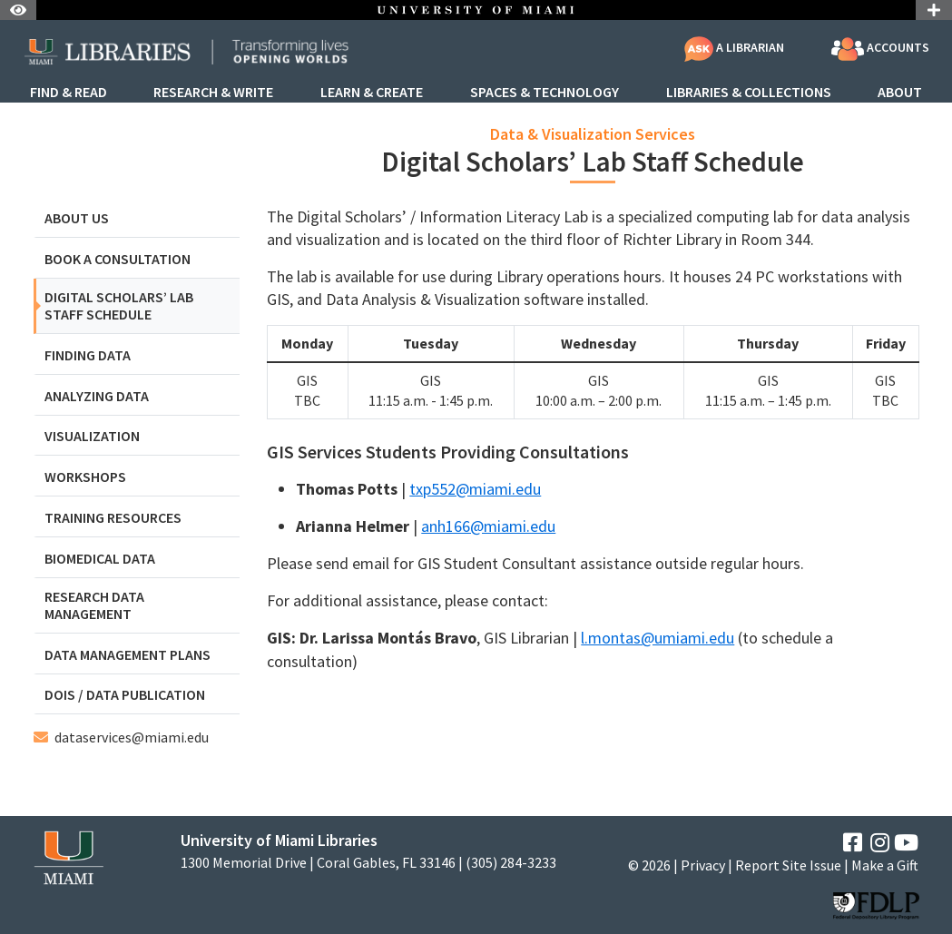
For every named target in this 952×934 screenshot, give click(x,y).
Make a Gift (884, 865)
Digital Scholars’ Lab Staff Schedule (118, 306)
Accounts (880, 49)
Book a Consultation (117, 259)
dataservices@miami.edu (131, 737)
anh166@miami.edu (488, 526)
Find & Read (68, 92)
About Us (76, 218)
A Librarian (734, 47)
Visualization (92, 436)
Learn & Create (371, 92)
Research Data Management (94, 605)
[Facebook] (852, 843)
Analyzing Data (96, 396)
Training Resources (113, 517)
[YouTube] (906, 843)
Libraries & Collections (748, 92)
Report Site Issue (788, 865)
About (900, 92)
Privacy (703, 865)
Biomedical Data (99, 558)
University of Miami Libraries (279, 840)
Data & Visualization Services (592, 133)
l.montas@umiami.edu (657, 637)
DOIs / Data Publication (124, 694)
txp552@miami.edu (475, 488)
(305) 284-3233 (511, 862)
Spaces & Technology (544, 92)
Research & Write (213, 92)
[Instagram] (879, 843)
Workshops (85, 477)
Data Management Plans (127, 655)
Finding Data (87, 355)
